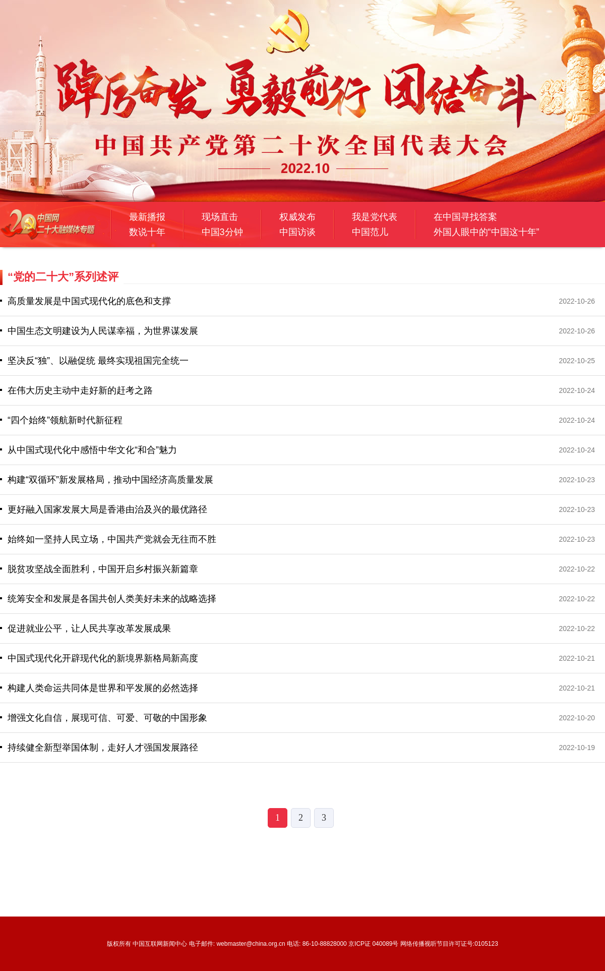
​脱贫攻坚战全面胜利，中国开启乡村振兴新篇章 (103, 569)
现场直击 (220, 217)
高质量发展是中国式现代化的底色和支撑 (89, 301)
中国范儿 (370, 232)
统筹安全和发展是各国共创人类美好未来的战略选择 (112, 599)
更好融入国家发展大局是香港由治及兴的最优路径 (107, 509)
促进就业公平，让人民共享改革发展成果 (89, 628)
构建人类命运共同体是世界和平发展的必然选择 (103, 688)
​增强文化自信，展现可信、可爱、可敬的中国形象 (107, 718)
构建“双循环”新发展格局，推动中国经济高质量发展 (110, 480)
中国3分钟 (222, 232)
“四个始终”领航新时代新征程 (65, 420)
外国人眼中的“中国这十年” (486, 232)
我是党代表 (374, 217)
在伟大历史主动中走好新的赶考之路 (80, 390)
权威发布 (297, 217)
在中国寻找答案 (465, 217)
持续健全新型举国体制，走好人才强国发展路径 (103, 747)
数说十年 (147, 232)
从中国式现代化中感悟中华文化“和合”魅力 (92, 450)
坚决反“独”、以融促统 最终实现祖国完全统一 (98, 361)
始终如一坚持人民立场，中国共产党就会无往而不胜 (112, 539)
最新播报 (147, 217)
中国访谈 (297, 232)
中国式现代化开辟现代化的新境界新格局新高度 (103, 658)
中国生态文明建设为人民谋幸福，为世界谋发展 (103, 331)
